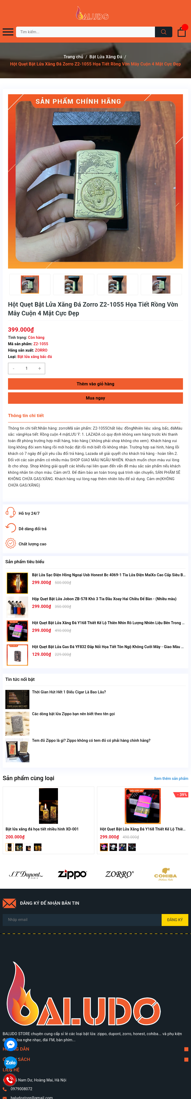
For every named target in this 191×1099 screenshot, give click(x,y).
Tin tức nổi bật (20, 679)
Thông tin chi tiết (26, 415)
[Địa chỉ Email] (95, 920)
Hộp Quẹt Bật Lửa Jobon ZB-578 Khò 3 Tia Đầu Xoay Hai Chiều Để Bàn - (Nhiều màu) (104, 599)
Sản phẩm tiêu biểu (24, 561)
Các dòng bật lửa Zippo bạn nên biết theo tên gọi (73, 714)
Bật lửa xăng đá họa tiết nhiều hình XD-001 (42, 829)
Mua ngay (95, 398)
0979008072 (21, 1089)
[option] (30, 285)
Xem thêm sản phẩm (171, 778)
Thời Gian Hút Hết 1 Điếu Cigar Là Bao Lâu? (69, 692)
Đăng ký (175, 920)
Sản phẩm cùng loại (28, 778)
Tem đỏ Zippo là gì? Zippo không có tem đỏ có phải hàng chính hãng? (91, 740)
